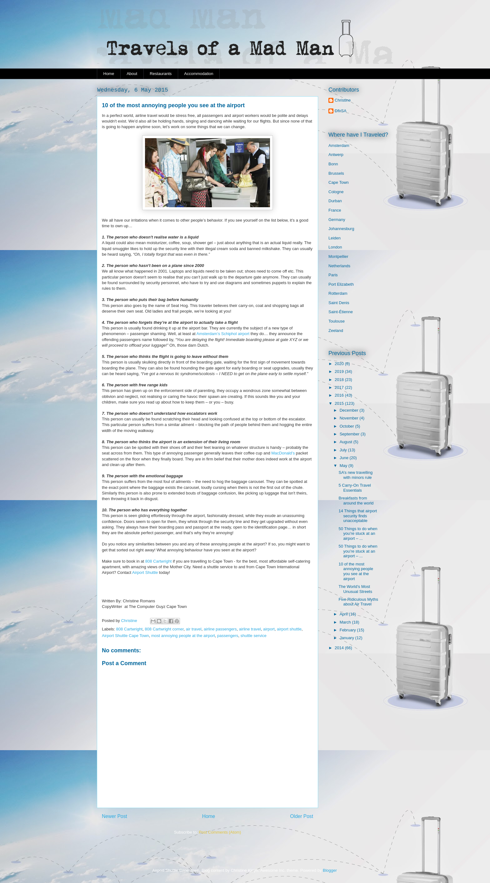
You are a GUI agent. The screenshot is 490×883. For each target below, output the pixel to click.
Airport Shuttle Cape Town (125, 635)
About (132, 73)
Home (108, 73)
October (347, 426)
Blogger (330, 870)
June (345, 457)
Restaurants (161, 73)
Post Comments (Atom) (220, 832)
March (346, 622)
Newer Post (114, 816)
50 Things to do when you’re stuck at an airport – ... (357, 533)
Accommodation (198, 73)
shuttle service (254, 635)
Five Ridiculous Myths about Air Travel (358, 602)
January (347, 637)
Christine (343, 100)
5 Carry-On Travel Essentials (354, 488)
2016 (340, 395)
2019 (340, 371)
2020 (340, 363)
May (344, 465)
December (350, 410)
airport (269, 629)
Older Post (301, 816)
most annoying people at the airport (183, 635)
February (348, 630)
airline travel (250, 629)
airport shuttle (289, 629)
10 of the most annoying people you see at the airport (355, 571)
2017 (340, 387)
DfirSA (341, 110)
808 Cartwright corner (164, 629)
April (344, 614)
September (350, 434)
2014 (340, 647)
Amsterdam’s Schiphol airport (223, 333)
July (344, 450)
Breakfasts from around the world (355, 500)
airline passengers (220, 629)
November (350, 418)
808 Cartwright (158, 561)
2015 (340, 403)
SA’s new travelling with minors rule (355, 475)
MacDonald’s (283, 453)
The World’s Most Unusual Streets (355, 589)
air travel (194, 629)
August (346, 441)
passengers (227, 635)
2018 (340, 379)
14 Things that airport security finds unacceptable (357, 516)
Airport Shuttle (145, 572)
